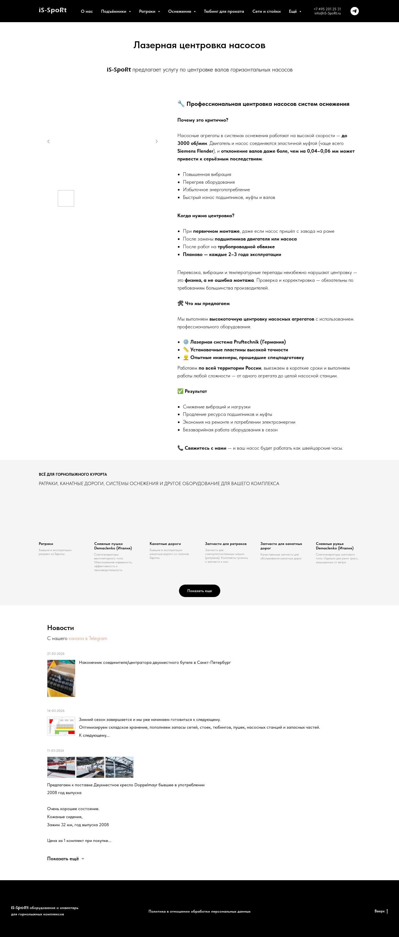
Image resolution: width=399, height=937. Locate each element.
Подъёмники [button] (114, 11)
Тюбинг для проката (224, 11)
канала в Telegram (88, 638)
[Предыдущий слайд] (48, 141)
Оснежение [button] (180, 11)
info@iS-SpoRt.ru (327, 13)
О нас (87, 11)
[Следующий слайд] (156, 141)
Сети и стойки (266, 11)
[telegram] (355, 11)
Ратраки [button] (148, 11)
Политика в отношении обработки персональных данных (199, 911)
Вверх (381, 911)
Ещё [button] (293, 11)
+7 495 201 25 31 (327, 9)
